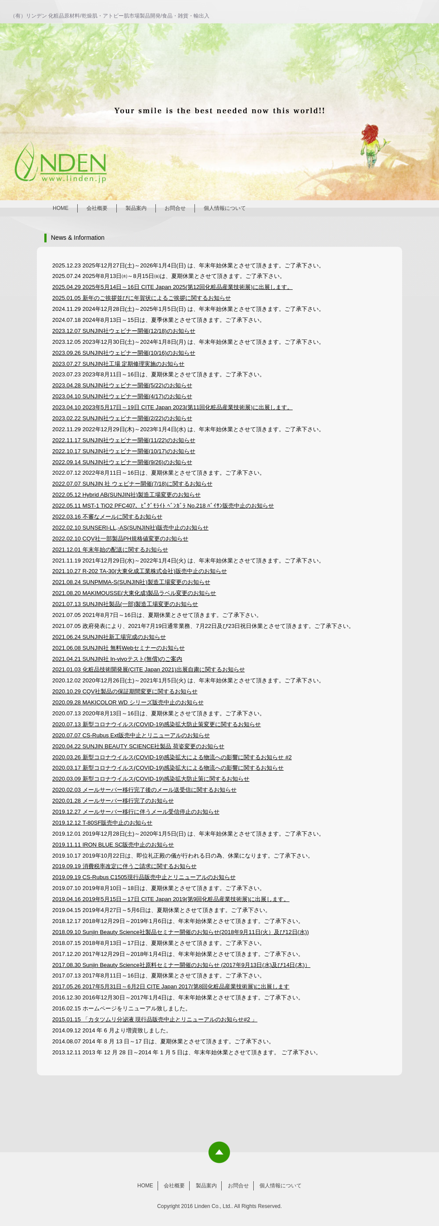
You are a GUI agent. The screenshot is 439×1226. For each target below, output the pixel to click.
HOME (60, 208)
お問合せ (175, 208)
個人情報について (225, 208)
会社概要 (97, 208)
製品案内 (136, 208)
